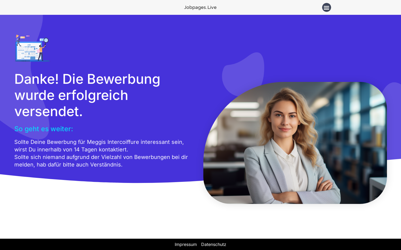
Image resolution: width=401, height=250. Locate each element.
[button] (326, 7)
